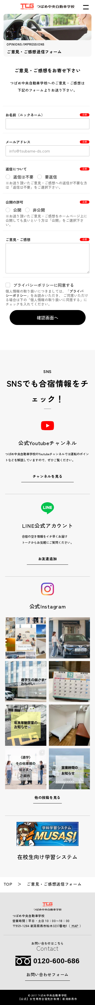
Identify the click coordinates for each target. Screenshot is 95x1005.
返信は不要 (23, 177)
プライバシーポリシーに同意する (43, 285)
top (8, 884)
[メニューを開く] (86, 7)
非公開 (39, 210)
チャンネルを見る (48, 476)
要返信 (51, 177)
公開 (17, 210)
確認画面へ (47, 317)
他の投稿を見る (47, 797)
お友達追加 (47, 558)
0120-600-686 (56, 961)
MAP (74, 926)
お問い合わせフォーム (47, 974)
